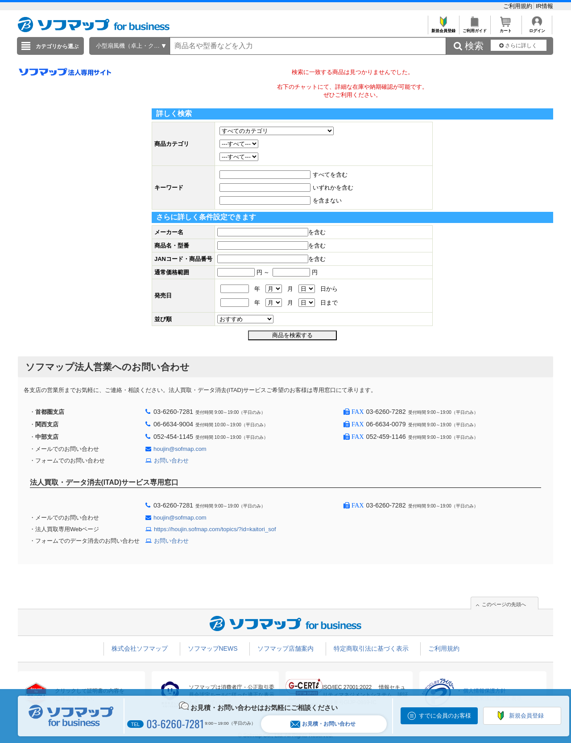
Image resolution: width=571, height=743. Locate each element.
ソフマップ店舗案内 (285, 648)
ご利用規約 (518, 6)
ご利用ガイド (474, 28)
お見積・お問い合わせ (323, 724)
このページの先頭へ (504, 604)
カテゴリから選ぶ (57, 46)
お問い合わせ (171, 460)
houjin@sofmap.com (180, 449)
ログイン (536, 28)
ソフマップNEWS (213, 648)
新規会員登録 (443, 28)
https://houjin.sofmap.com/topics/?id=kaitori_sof (215, 529)
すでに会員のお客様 (445, 715)
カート (505, 28)
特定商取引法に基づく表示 (371, 648)
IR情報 (544, 6)
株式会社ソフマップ (140, 648)
